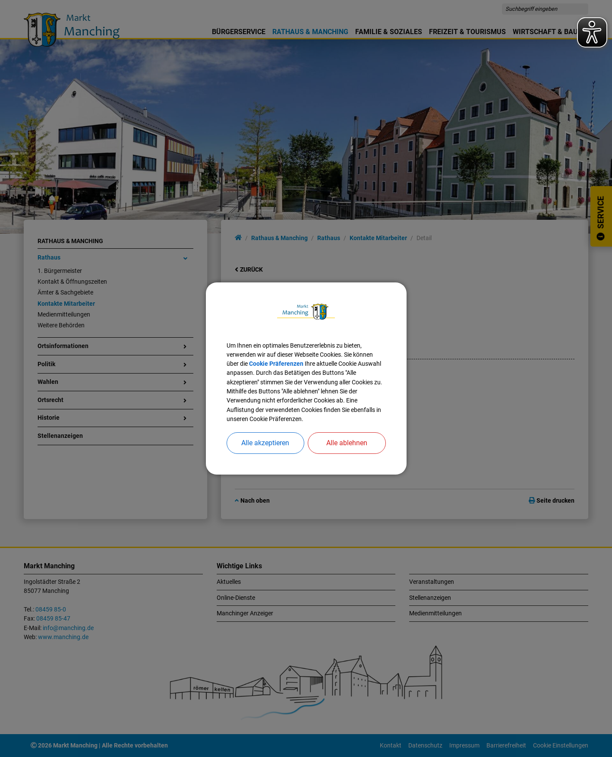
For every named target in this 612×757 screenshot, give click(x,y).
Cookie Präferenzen (276, 363)
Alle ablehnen (346, 443)
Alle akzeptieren (265, 443)
